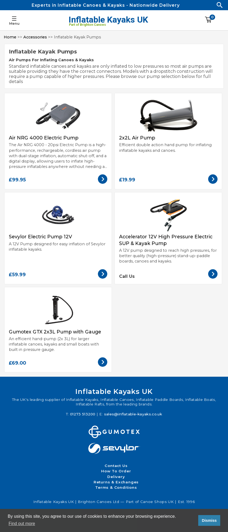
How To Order (116, 471)
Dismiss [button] (209, 520)
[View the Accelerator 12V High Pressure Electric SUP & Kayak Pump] (213, 277)
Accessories (35, 37)
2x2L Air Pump (137, 138)
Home (10, 37)
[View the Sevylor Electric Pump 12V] (102, 277)
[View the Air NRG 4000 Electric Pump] (102, 182)
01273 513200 (82, 414)
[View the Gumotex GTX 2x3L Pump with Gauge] (102, 365)
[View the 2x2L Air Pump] (213, 182)
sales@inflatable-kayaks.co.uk (133, 414)
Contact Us (116, 465)
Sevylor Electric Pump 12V (40, 236)
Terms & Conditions (116, 487)
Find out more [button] (22, 523)
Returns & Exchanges (116, 482)
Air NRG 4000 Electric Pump (43, 138)
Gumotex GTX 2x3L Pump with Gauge (55, 332)
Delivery (116, 477)
